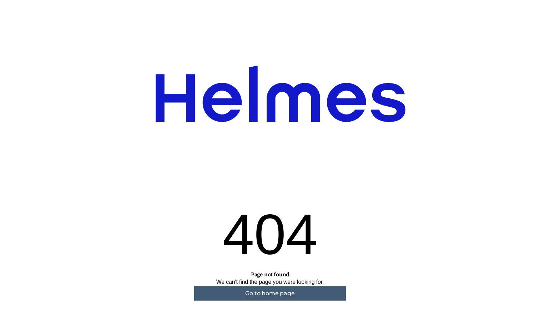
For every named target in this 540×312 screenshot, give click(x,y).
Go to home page (269, 293)
